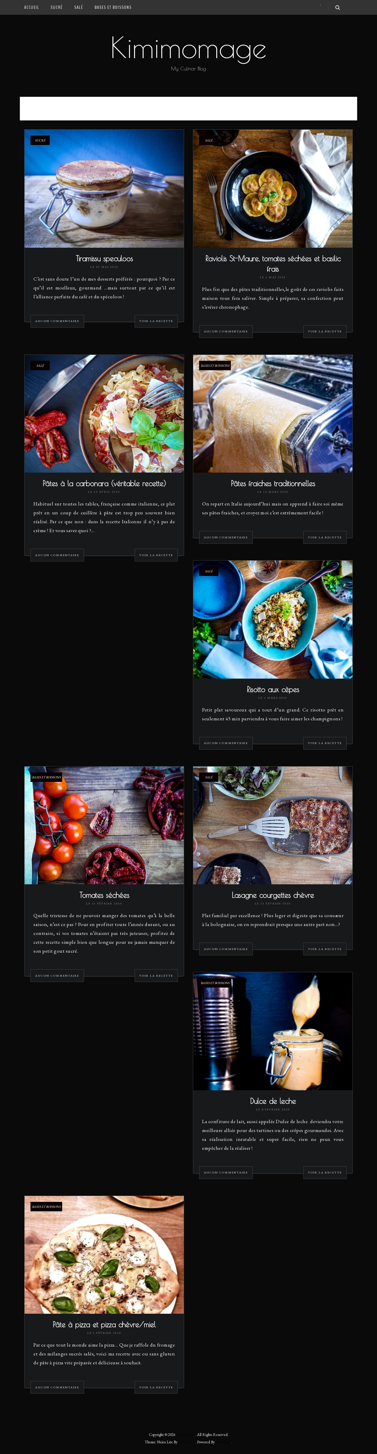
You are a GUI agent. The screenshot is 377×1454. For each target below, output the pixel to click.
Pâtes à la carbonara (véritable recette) (104, 484)
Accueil (31, 7)
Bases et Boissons (113, 7)
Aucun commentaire (57, 321)
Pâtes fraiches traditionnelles (273, 484)
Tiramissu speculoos (104, 259)
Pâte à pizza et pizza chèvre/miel (104, 1327)
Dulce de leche (273, 1103)
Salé (78, 7)
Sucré (57, 7)
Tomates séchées (104, 897)
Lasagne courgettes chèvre (273, 897)
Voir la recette (156, 321)
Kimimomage (188, 47)
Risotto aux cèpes (273, 691)
